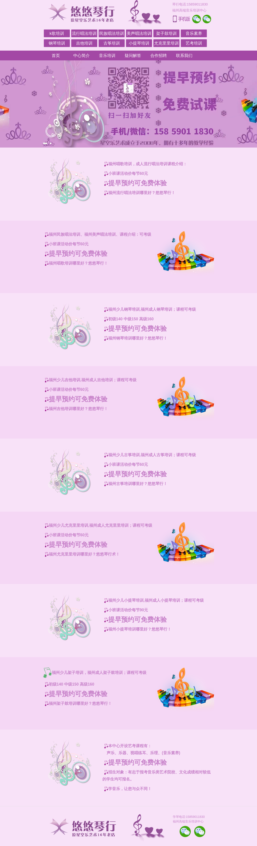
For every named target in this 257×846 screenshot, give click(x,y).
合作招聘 (158, 55)
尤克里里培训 (166, 43)
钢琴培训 (57, 43)
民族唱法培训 (111, 33)
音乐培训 (107, 55)
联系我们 (184, 55)
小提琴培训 (139, 43)
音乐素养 (194, 33)
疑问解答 (133, 55)
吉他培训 (84, 43)
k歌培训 (57, 33)
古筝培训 (111, 43)
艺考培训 (194, 43)
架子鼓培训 (166, 33)
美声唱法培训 (139, 33)
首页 (56, 55)
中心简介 (81, 55)
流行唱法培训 (84, 33)
